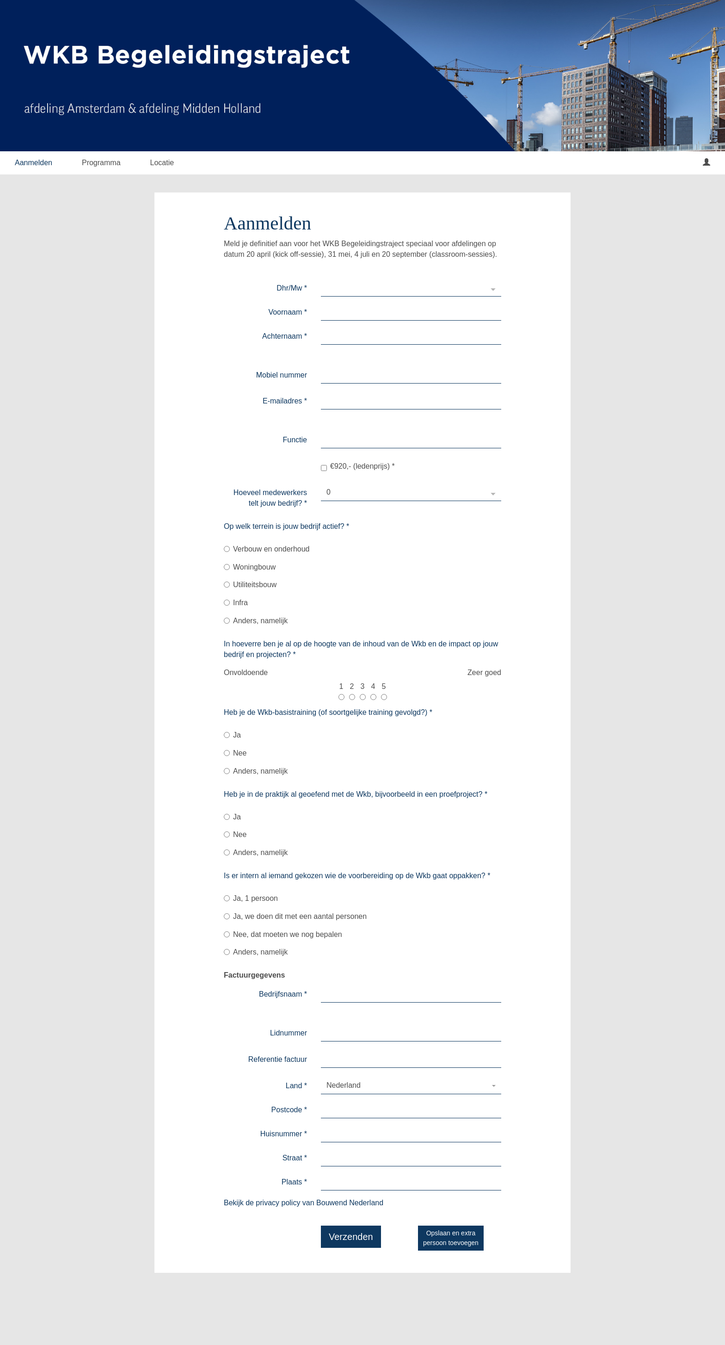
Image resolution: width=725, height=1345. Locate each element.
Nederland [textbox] (343, 1085)
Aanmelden (33, 163)
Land (296, 1086)
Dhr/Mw (291, 288)
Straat (295, 1158)
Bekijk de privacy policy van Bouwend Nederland (303, 1203)
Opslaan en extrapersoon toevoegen (451, 1237)
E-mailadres (285, 401)
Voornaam (287, 312)
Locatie (162, 163)
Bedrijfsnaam (283, 994)
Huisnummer (283, 1134)
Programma (101, 163)
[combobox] (411, 1086)
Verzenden (351, 1237)
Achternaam (284, 336)
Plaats (294, 1182)
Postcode (289, 1110)
